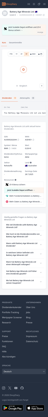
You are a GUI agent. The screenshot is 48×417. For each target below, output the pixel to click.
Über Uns (30, 307)
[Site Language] (28, 4)
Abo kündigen (8, 356)
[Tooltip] (30, 163)
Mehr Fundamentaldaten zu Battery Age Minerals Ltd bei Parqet (25, 196)
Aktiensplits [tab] (27, 98)
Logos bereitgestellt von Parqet (15, 400)
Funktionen (7, 341)
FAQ (4, 346)
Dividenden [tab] (9, 98)
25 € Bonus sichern (17, 184)
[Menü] (44, 4)
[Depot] (39, 4)
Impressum (31, 336)
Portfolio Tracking (10, 312)
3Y (21, 54)
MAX (32, 54)
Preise (5, 336)
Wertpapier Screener (12, 317)
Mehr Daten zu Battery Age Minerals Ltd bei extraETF (25, 201)
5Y (26, 54)
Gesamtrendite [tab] (15, 42)
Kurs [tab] (4, 42)
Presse (29, 322)
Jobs (28, 312)
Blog (28, 317)
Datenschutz (32, 341)
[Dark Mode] (34, 4)
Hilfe (4, 351)
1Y (16, 54)
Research (6, 322)
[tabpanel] (24, 70)
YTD (11, 54)
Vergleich (21, 86)
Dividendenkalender (12, 307)
